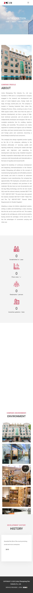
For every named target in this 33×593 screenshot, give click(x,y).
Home (7, 21)
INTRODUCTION (22, 21)
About (14, 21)
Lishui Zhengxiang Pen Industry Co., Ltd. (14, 93)
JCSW (20, 587)
